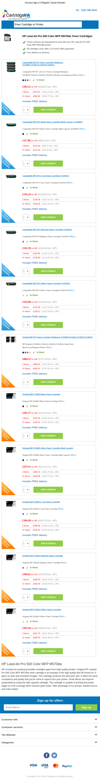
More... (82, 75)
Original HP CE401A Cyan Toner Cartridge (41, 502)
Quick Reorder (58, 2)
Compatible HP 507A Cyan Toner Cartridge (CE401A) (45, 176)
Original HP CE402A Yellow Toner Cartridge (41, 609)
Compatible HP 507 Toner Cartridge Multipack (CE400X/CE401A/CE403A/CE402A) (42, 63)
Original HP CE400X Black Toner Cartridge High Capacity (47, 448)
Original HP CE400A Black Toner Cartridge (41, 394)
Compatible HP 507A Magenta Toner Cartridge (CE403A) (47, 229)
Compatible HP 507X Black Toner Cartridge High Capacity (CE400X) (52, 122)
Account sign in (32, 2)
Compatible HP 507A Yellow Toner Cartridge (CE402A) (46, 283)
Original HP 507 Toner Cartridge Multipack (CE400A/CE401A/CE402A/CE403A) (57, 337)
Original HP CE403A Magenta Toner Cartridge (42, 556)
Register (45, 2)
